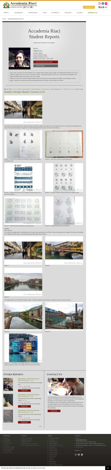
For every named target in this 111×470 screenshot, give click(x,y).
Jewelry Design (40, 65)
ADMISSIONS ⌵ (33, 12)
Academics (7, 442)
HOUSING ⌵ (68, 12)
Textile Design (52, 456)
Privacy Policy (79, 447)
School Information (9, 449)
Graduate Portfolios (9, 447)
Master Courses (26, 442)
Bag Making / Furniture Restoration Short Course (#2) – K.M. (28, 395)
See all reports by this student (44, 62)
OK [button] (108, 468)
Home (5, 18)
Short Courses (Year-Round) (29, 443)
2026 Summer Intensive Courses (30, 445)
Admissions (7, 440)
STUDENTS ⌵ (55, 12)
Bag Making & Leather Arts (27, 388)
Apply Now (89, 7)
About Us (6, 438)
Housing (6, 445)
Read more (24, 390)
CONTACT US (8, 452)
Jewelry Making (53, 442)
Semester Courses (27, 440)
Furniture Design (53, 450)
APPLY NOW (7, 450)
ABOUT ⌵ (7, 12)
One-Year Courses (27, 438)
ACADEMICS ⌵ (19, 12)
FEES (45, 12)
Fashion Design (53, 454)
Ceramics (51, 458)
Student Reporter (35, 89)
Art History (52, 440)
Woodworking (37, 388)
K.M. (29, 386)
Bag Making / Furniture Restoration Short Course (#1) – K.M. (28, 411)
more (40, 426)
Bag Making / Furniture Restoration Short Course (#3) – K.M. (28, 379)
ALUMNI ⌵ (80, 12)
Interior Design (53, 449)
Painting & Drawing (54, 438)
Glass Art (51, 459)
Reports (19, 89)
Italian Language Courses (55, 465)
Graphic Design (53, 452)
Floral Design (52, 463)
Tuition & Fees (8, 443)
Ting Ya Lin (47, 89)
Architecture (52, 447)
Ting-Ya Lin (67, 89)
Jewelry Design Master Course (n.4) (24, 91)
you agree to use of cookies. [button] (38, 468)
